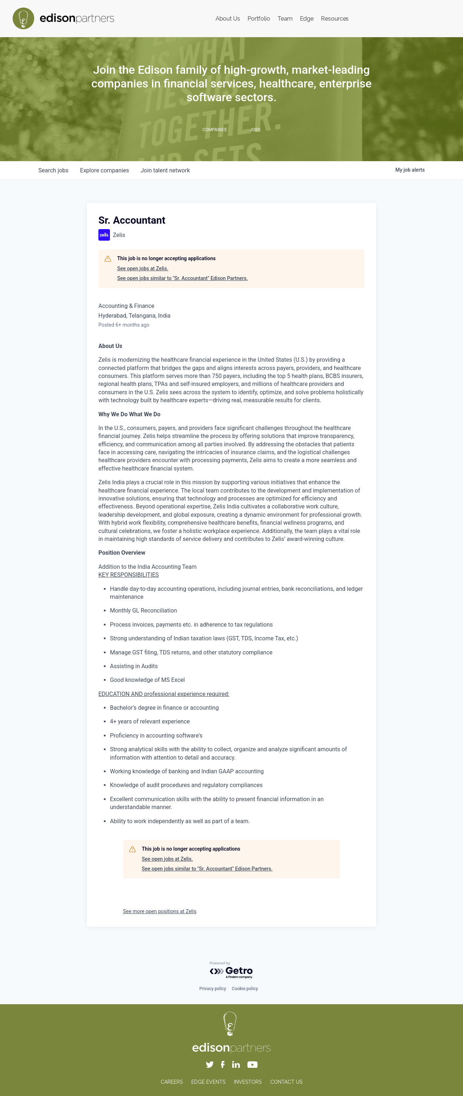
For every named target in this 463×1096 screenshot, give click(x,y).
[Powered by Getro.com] (231, 970)
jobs (53, 170)
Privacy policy (212, 988)
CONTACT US (286, 1082)
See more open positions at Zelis (159, 911)
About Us (228, 18)
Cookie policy (245, 988)
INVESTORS (248, 1082)
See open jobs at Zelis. (142, 268)
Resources (335, 18)
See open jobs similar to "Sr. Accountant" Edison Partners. (182, 278)
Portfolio (258, 18)
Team (285, 18)
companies (104, 170)
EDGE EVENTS (208, 1082)
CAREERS (172, 1082)
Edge (307, 18)
